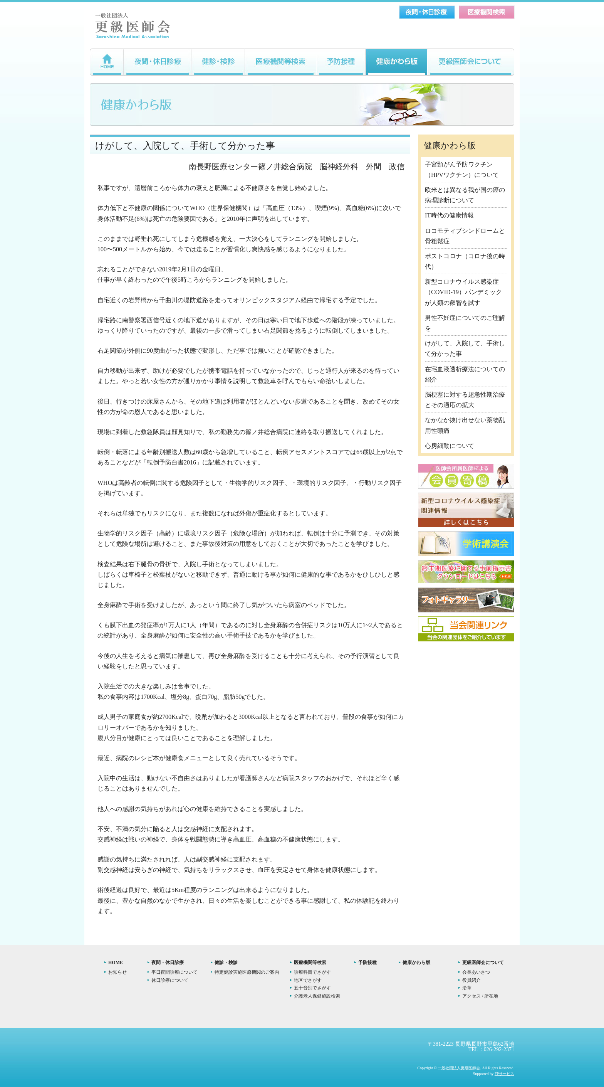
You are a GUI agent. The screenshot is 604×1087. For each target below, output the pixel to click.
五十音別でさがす (312, 988)
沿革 (466, 988)
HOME (115, 962)
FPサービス (504, 1074)
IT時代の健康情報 (449, 215)
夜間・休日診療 (167, 962)
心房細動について (449, 446)
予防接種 (367, 962)
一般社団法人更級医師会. (459, 1068)
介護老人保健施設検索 (317, 996)
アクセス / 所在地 (480, 996)
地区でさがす (308, 980)
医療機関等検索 (310, 962)
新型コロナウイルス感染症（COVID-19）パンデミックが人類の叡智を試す (463, 292)
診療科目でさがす (312, 972)
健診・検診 (226, 962)
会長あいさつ (476, 972)
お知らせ (117, 972)
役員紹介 (471, 980)
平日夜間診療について (174, 972)
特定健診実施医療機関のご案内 (247, 972)
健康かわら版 (416, 962)
